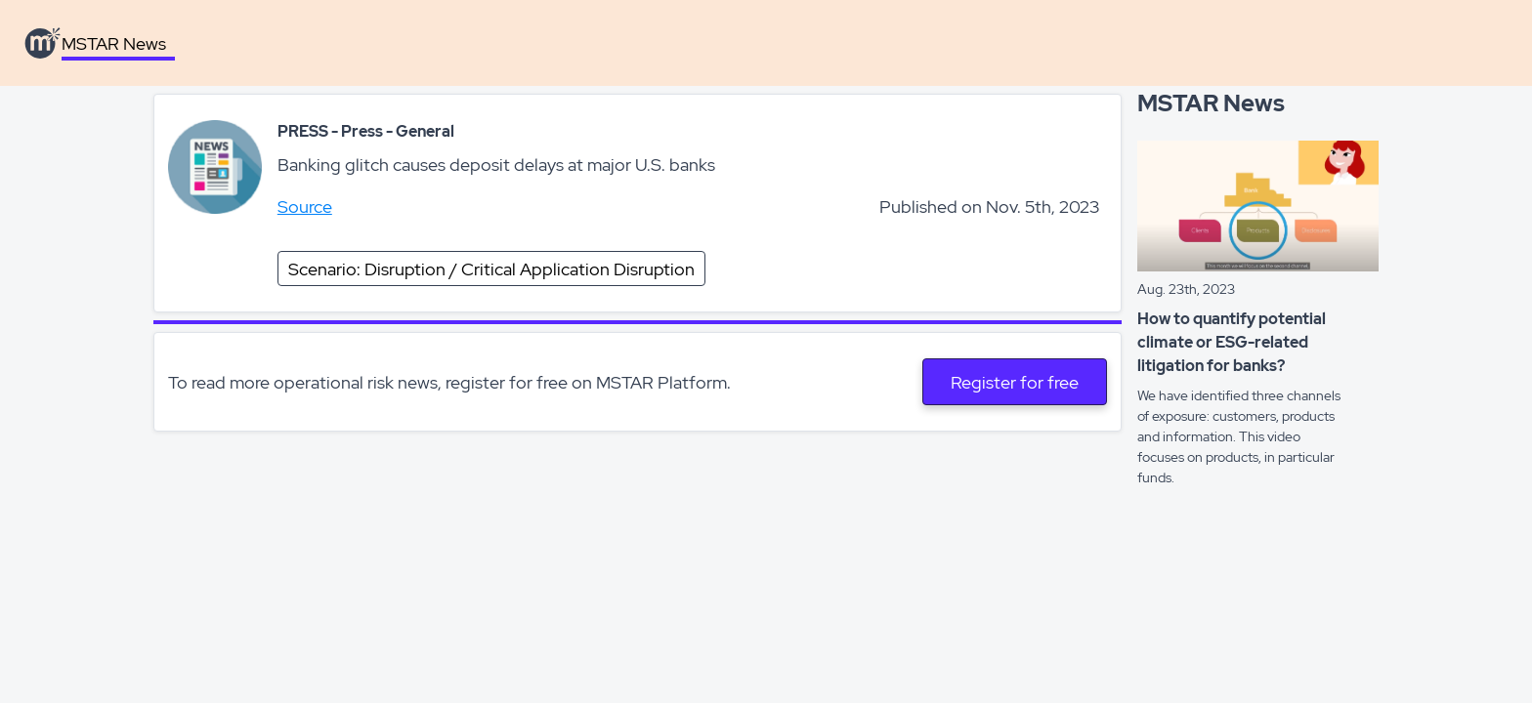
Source (304, 206)
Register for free (1015, 382)
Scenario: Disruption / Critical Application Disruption (491, 269)
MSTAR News (114, 43)
